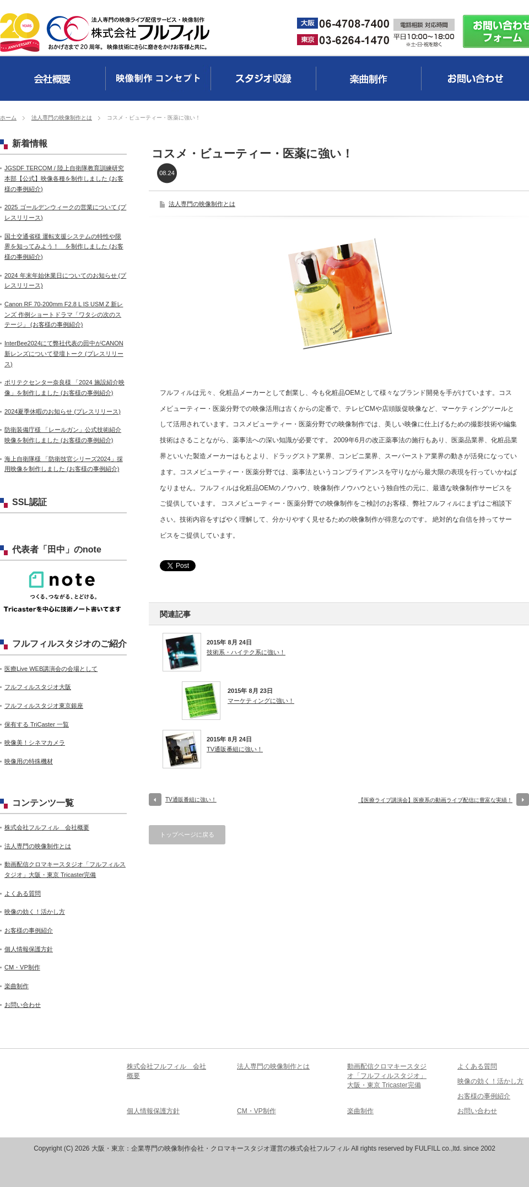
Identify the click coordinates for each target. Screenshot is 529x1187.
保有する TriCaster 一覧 (36, 724)
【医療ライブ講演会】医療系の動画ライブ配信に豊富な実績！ (435, 800)
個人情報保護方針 (28, 949)
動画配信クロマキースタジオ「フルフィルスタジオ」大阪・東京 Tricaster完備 (387, 1076)
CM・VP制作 (22, 967)
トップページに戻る (187, 834)
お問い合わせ (22, 1004)
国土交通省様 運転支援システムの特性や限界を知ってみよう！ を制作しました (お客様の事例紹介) (63, 246)
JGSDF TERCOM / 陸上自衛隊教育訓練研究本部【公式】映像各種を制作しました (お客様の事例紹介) (64, 178)
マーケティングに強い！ (261, 700)
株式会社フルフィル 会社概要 (46, 827)
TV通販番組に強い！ (235, 749)
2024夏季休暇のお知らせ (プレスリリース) (62, 411)
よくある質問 (22, 893)
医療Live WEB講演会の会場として (51, 668)
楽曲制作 (16, 986)
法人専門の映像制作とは (61, 118)
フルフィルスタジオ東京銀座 (43, 705)
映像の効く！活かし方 (34, 911)
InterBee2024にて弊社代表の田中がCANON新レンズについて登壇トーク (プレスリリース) (63, 353)
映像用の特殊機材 (28, 761)
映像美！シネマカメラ (34, 742)
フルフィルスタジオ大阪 (37, 687)
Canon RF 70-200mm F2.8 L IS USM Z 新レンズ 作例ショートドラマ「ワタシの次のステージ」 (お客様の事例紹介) (63, 314)
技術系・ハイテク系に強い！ (246, 652)
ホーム (8, 118)
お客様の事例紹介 (28, 930)
